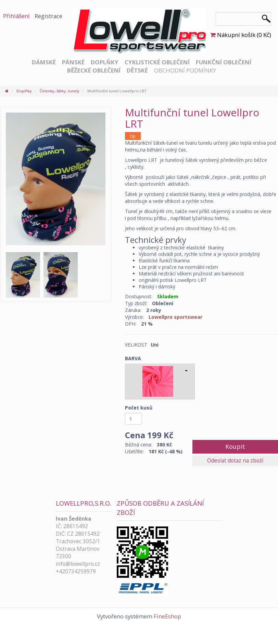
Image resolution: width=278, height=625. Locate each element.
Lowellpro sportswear (175, 317)
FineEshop (167, 616)
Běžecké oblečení (94, 70)
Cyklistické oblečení (157, 62)
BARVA (133, 358)
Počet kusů (138, 407)
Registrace (48, 16)
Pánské (73, 62)
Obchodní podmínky (185, 70)
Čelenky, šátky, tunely (59, 90)
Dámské (44, 62)
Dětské (137, 70)
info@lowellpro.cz (78, 564)
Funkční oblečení (223, 62)
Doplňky (104, 62)
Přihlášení (16, 16)
